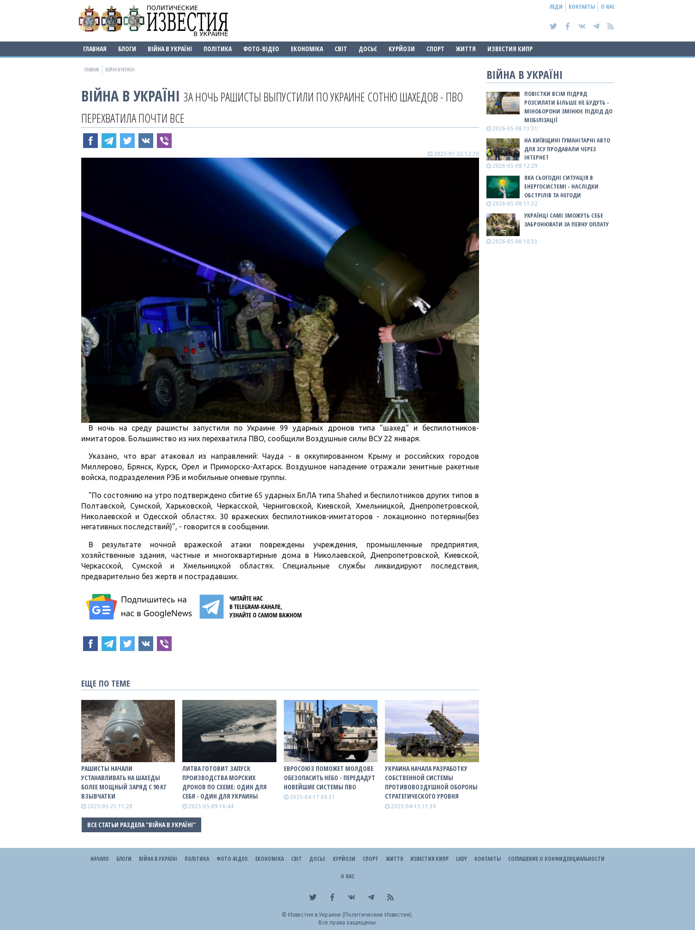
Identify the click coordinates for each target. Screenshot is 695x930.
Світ (341, 48)
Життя (466, 48)
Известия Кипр (510, 48)
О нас (608, 7)
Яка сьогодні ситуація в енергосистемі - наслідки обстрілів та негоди (561, 186)
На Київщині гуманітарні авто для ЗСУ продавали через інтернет (567, 149)
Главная (95, 48)
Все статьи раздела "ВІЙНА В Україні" (141, 824)
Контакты (582, 7)
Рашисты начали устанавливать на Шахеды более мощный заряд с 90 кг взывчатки (124, 782)
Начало (99, 859)
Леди (556, 7)
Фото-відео (261, 48)
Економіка (307, 48)
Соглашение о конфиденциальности (556, 859)
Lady (461, 859)
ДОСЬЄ (368, 48)
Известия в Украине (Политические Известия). (350, 915)
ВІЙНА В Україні (170, 48)
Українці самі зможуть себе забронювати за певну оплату (566, 219)
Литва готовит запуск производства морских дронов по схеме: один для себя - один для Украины (224, 782)
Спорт (435, 48)
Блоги (127, 48)
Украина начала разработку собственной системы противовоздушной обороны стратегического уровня (431, 782)
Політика (218, 48)
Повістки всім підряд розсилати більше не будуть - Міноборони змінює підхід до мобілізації (568, 106)
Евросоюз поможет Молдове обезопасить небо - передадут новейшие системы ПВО (329, 777)
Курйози (402, 48)
